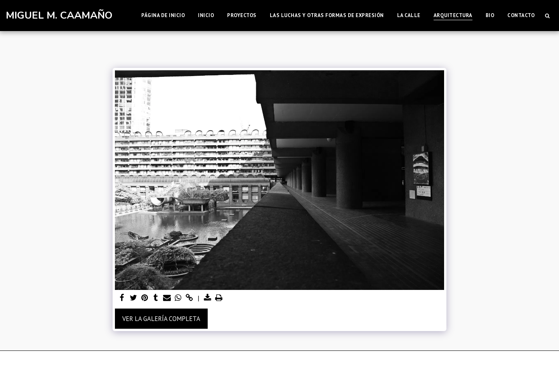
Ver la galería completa (161, 318)
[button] (547, 15)
